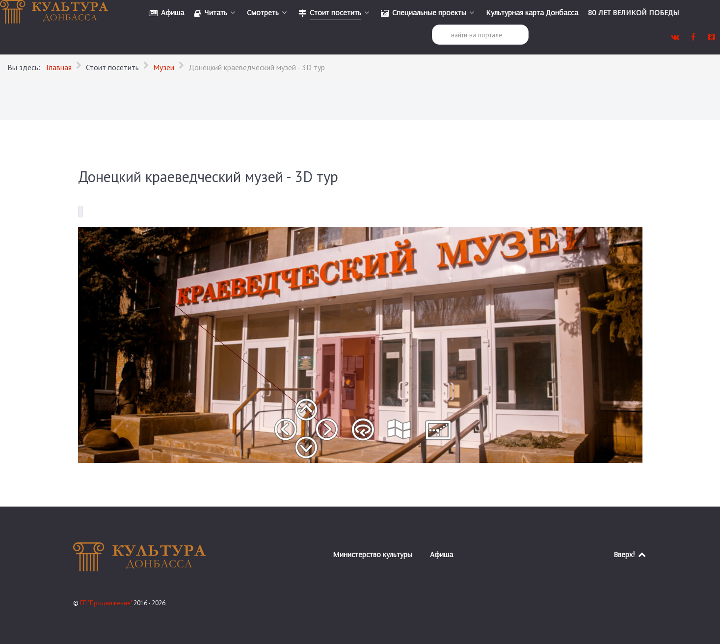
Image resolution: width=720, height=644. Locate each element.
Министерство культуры (372, 554)
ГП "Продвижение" (106, 603)
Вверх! (630, 554)
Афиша (441, 554)
